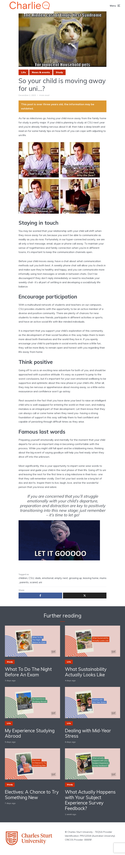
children (23, 578)
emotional (47, 578)
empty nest (61, 578)
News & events (41, 72)
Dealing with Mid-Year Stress (88, 733)
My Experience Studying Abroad (30, 733)
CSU (31, 578)
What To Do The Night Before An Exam (28, 671)
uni (40, 582)
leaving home (90, 578)
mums (103, 578)
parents (24, 582)
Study (59, 72)
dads (38, 578)
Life (23, 72)
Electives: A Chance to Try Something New (32, 794)
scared (34, 582)
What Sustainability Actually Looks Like (86, 671)
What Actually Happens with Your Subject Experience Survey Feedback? (90, 800)
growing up (75, 578)
